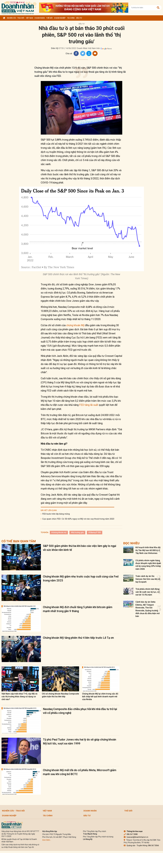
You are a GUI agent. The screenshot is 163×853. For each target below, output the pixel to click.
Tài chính (71, 18)
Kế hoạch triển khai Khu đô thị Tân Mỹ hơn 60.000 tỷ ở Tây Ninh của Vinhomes (147, 550)
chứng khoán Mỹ (75, 325)
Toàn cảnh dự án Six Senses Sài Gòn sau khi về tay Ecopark (147, 579)
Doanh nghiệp (59, 18)
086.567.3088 (131, 834)
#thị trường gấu (77, 532)
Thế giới (49, 18)
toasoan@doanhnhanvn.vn (136, 837)
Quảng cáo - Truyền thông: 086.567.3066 (141, 845)
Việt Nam (29, 18)
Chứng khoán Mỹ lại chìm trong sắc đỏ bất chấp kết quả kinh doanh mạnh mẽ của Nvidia (100, 697)
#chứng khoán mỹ (58, 532)
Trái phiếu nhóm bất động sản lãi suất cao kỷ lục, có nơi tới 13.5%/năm (147, 592)
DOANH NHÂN (40, 18)
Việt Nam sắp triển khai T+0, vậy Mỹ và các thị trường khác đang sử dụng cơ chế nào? (19, 697)
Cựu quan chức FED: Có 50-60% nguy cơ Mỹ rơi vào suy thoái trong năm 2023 (78, 519)
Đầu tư (79, 18)
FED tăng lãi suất (88, 404)
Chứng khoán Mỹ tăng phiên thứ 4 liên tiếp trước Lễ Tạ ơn (78, 637)
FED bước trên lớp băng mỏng (56, 514)
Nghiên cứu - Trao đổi (15, 18)
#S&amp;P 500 (94, 532)
